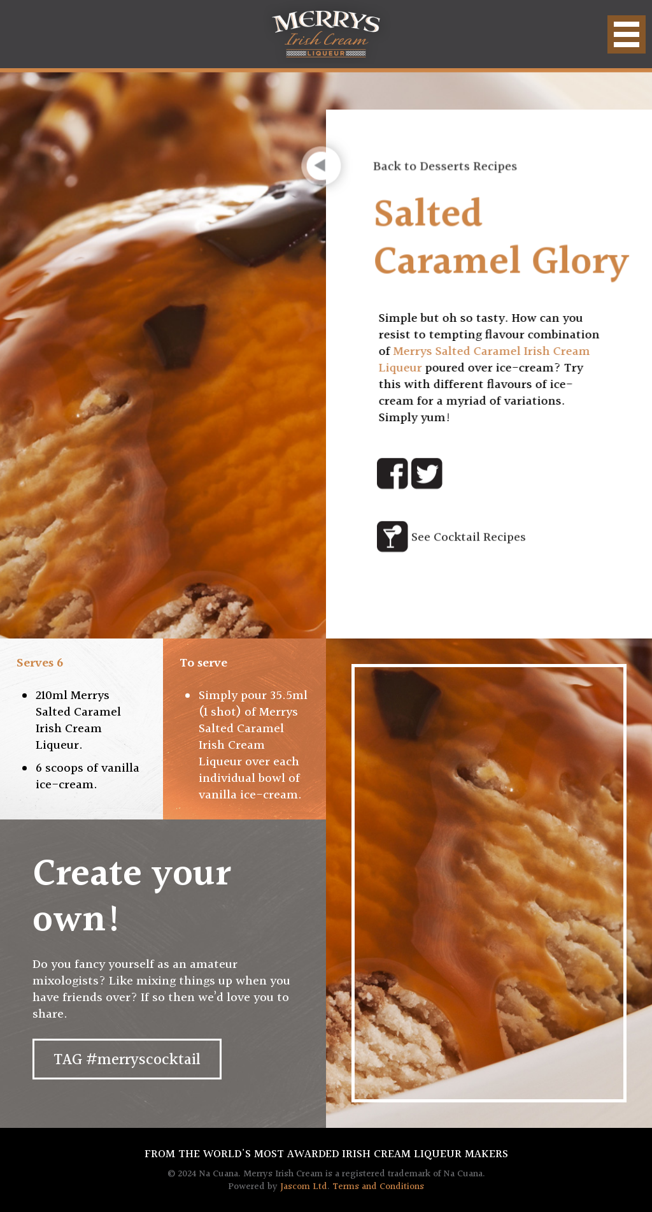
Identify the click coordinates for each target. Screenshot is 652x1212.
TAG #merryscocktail (127, 1060)
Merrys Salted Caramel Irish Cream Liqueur (482, 360)
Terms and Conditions (378, 1187)
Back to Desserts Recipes (447, 169)
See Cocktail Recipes (468, 538)
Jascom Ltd (303, 1187)
